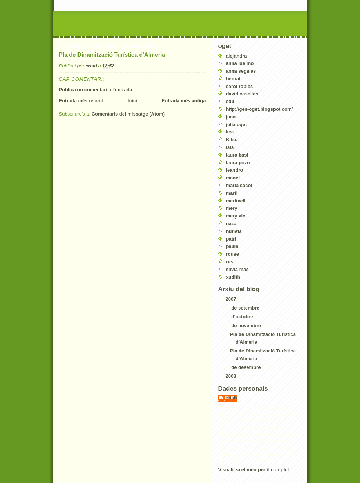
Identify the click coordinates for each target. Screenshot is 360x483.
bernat (233, 78)
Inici (132, 100)
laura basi (237, 155)
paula (232, 246)
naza (231, 223)
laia (230, 147)
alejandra (236, 56)
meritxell (236, 201)
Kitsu (232, 139)
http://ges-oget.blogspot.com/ (259, 109)
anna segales (241, 71)
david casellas (242, 93)
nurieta (234, 231)
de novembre (246, 325)
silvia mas (237, 269)
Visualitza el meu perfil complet (253, 469)
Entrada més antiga (184, 100)
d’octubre (242, 316)
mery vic (236, 216)
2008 (232, 376)
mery (231, 208)
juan (231, 117)
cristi (231, 397)
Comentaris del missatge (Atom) (128, 114)
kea (230, 132)
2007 (232, 299)
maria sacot (239, 185)
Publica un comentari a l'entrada (95, 89)
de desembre (246, 367)
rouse (232, 254)
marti (232, 193)
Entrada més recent (81, 100)
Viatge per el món (100, 22)
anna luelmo (240, 63)
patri (231, 239)
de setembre (246, 308)
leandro (234, 170)
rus (229, 261)
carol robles (239, 86)
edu (230, 101)
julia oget (236, 124)
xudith (233, 277)
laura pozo (238, 162)
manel (233, 177)
